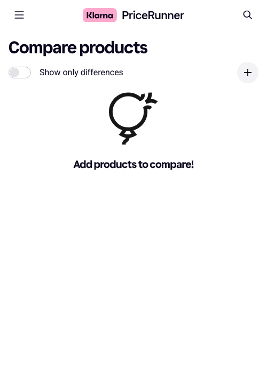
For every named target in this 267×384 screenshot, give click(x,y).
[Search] (247, 15)
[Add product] (247, 72)
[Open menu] (19, 15)
